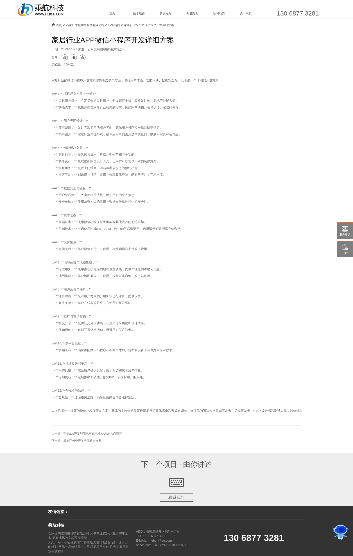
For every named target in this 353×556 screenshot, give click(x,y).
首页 (112, 13)
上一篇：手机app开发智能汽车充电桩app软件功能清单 (87, 433)
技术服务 (139, 13)
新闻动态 (219, 13)
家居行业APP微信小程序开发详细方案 (149, 25)
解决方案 (165, 13)
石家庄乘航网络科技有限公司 (85, 25)
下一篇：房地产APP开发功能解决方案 (76, 440)
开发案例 (192, 13)
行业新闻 (114, 25)
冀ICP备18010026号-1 (170, 545)
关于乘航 (245, 13)
